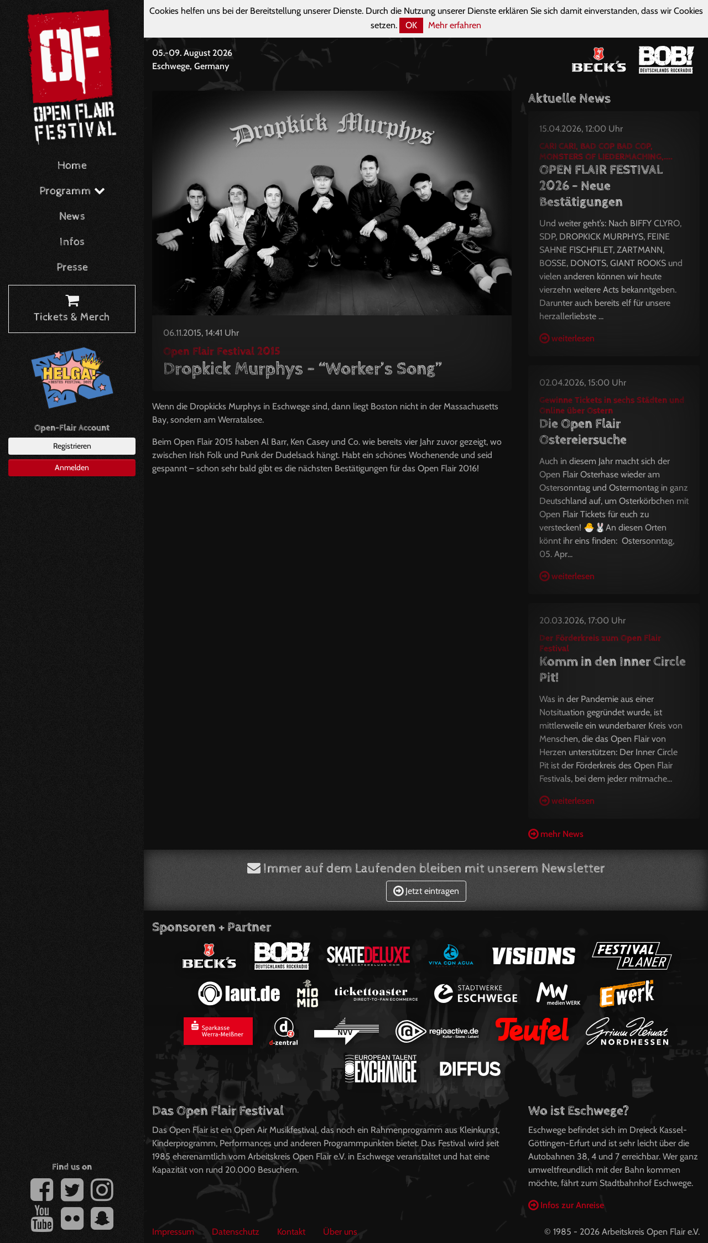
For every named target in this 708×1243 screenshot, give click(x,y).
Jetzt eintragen (426, 891)
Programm (72, 191)
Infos (72, 242)
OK (411, 25)
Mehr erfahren (454, 25)
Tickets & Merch (72, 309)
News (72, 216)
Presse (72, 267)
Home (72, 165)
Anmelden (72, 467)
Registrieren (72, 446)
